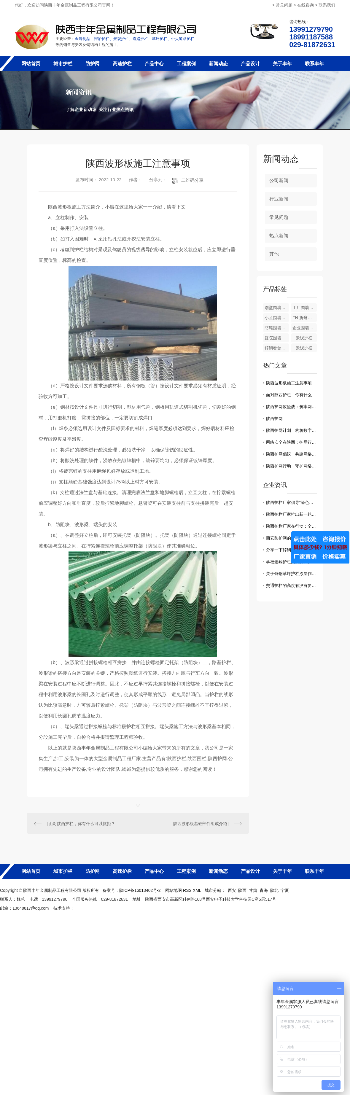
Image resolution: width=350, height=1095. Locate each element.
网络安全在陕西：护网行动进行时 (291, 442)
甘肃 (253, 890)
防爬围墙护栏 (277, 327)
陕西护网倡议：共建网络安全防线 (291, 454)
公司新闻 (278, 180)
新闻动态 (218, 63)
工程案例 (186, 63)
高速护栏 (122, 63)
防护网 (92, 63)
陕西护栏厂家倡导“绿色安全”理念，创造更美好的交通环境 (291, 502)
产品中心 (154, 63)
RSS (188, 890)
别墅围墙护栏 (277, 307)
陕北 (274, 890)
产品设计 (250, 63)
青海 (264, 890)
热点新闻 (278, 235)
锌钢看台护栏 (277, 348)
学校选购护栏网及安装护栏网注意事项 (291, 561)
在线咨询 (305, 5)
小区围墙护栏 (277, 317)
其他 (274, 254)
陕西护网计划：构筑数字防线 (291, 430)
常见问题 (284, 5)
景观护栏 (304, 337)
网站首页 (30, 63)
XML (197, 890)
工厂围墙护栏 (304, 307)
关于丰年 (282, 63)
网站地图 (173, 890)
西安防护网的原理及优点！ (291, 538)
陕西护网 (274, 418)
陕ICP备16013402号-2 (140, 890)
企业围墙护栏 (304, 327)
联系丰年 (314, 63)
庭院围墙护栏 (277, 337)
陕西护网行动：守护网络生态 (291, 466)
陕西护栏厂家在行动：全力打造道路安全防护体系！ (291, 526)
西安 (232, 890)
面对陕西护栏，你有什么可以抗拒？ (82, 823)
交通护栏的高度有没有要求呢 (291, 585)
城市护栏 (62, 63)
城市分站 (213, 890)
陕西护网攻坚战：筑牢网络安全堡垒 (291, 406)
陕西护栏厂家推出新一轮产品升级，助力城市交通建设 (291, 514)
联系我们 (327, 5)
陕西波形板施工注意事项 (289, 383)
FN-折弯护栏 (304, 317)
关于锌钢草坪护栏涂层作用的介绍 (291, 573)
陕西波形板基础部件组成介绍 (200, 823)
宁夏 (285, 890)
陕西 (242, 890)
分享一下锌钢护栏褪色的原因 (291, 550)
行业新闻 (278, 198)
